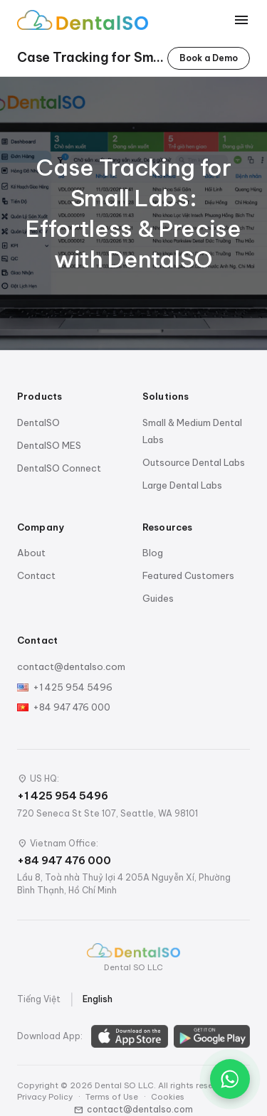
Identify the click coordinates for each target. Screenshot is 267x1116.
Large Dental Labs (182, 485)
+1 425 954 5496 (72, 687)
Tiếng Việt (39, 999)
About (31, 552)
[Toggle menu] (241, 20)
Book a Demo (208, 58)
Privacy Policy (45, 1097)
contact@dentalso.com (71, 666)
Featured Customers (188, 575)
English (97, 999)
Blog (152, 552)
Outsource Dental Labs (193, 462)
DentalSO (38, 422)
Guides (158, 598)
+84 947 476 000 (71, 707)
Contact (36, 575)
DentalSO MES (49, 445)
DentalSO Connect (59, 468)
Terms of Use (111, 1097)
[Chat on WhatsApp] (230, 1079)
